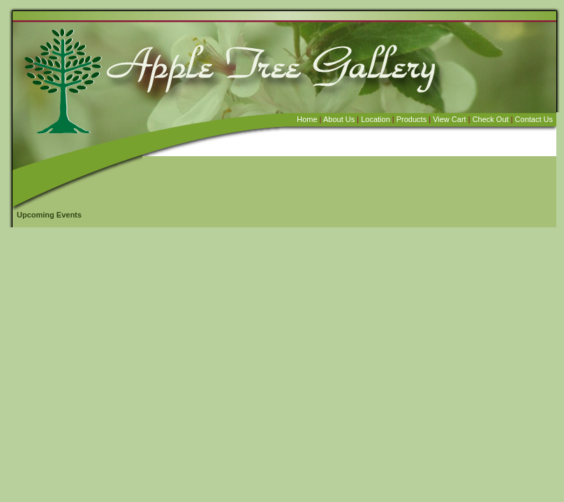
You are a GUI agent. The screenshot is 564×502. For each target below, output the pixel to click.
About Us (339, 119)
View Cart (449, 119)
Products (411, 119)
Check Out (491, 119)
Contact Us (534, 119)
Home (307, 119)
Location (375, 119)
